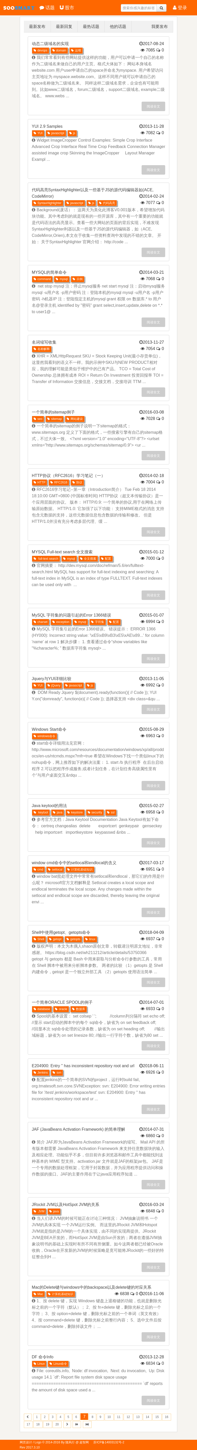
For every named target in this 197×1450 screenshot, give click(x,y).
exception (60, 622)
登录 (180, 7)
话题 (47, 7)
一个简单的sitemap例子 (53, 412)
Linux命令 (58, 1364)
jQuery (53, 685)
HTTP (39, 482)
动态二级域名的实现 (50, 43)
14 (147, 1417)
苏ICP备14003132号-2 (108, 1442)
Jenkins (41, 1072)
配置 (106, 558)
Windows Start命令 (49, 729)
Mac (38, 1294)
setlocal (55, 869)
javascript (55, 133)
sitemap (54, 419)
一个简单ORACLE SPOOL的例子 (62, 1002)
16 (166, 1417)
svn (57, 1072)
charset (40, 622)
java (57, 812)
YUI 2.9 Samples (47, 126)
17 (28, 1424)
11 (118, 1417)
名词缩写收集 (44, 342)
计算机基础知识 (80, 869)
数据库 (78, 1009)
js (72, 133)
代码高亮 (107, 203)
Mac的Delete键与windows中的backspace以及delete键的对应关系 (91, 1287)
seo (38, 419)
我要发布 (159, 26)
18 (38, 1424)
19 (47, 1424)
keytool (41, 812)
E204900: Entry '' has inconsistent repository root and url (83, 1066)
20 (57, 1424)
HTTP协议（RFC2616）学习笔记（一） (68, 475)
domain (59, 50)
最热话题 (91, 26)
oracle (61, 1009)
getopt (55, 939)
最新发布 (37, 26)
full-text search (46, 558)
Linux (39, 1364)
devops (40, 50)
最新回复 (64, 26)
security (95, 812)
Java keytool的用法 (49, 805)
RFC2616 (58, 482)
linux (90, 939)
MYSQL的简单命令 (49, 272)
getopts (73, 939)
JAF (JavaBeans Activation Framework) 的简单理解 (78, 1129)
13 (138, 1417)
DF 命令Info (42, 1357)
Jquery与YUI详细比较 (52, 678)
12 (128, 1417)
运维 (76, 50)
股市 (67, 7)
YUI (38, 133)
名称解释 (42, 349)
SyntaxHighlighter (48, 203)
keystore (75, 812)
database (42, 1009)
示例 (78, 279)
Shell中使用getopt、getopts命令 (61, 932)
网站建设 (75, 419)
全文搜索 (88, 558)
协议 (77, 482)
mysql (61, 279)
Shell (39, 939)
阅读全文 (153, 106)
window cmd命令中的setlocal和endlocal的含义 (74, 863)
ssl (111, 812)
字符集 (97, 622)
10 (109, 1417)
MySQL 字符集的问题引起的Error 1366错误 (71, 615)
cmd (38, 869)
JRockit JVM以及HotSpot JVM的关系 (65, 1204)
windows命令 (44, 736)
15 (157, 1417)
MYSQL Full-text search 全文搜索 (62, 552)
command (42, 279)
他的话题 (118, 26)
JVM (39, 1211)
